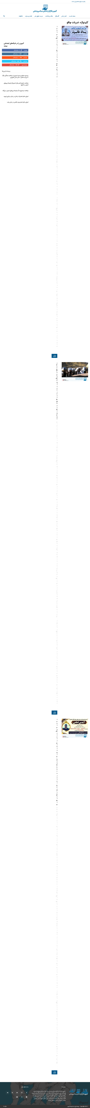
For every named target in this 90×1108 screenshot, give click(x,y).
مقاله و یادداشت (49, 16)
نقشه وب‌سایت (28, 16)
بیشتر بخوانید (54, 355)
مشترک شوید (24, 65)
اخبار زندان (64, 16)
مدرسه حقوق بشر (38, 16)
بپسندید (25, 50)
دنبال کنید (25, 54)
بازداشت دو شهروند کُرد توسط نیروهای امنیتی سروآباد (15, 91)
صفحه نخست (72, 16)
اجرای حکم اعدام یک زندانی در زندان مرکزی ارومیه (16, 96)
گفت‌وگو (57, 16)
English (21, 16)
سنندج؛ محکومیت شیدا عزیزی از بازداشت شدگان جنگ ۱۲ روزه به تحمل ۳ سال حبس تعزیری (15, 77)
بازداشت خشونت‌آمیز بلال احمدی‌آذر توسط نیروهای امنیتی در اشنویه (16, 84)
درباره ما (5, 1106)
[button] (4, 16)
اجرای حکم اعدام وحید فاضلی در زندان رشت (17, 102)
